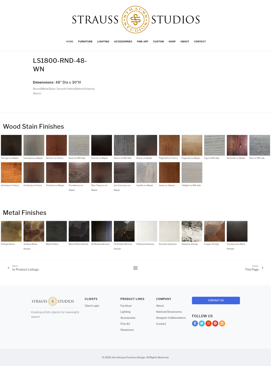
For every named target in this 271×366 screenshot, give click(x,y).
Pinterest (215, 324)
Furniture (126, 305)
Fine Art (125, 323)
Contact (161, 323)
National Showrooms (169, 311)
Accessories (127, 317)
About (160, 305)
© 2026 (106, 357)
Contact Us (216, 300)
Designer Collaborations (171, 317)
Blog (222, 324)
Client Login (92, 305)
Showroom (127, 329)
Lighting (125, 311)
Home (67, 41)
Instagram (209, 324)
